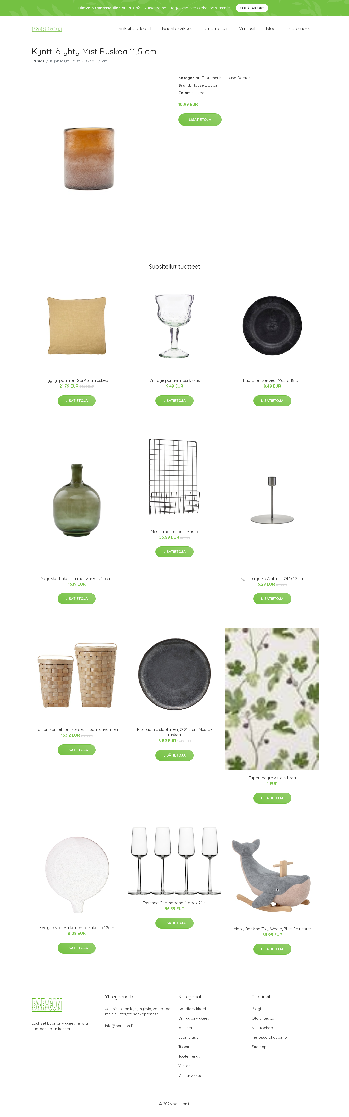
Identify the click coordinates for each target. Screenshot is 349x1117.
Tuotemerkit (299, 31)
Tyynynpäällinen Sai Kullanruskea (77, 385)
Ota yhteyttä (263, 1022)
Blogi (271, 31)
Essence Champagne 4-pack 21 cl (174, 907)
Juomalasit (217, 31)
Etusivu (38, 65)
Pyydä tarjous (252, 8)
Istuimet (185, 1032)
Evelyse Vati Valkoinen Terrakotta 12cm (77, 932)
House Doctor (237, 82)
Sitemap (259, 1051)
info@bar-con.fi (119, 1030)
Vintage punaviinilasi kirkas (174, 385)
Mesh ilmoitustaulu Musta (174, 536)
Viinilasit (247, 31)
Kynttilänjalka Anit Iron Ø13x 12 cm (272, 582)
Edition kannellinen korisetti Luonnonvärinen (77, 733)
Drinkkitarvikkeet (133, 31)
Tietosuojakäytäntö (269, 1041)
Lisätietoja (200, 124)
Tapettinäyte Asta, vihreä (272, 782)
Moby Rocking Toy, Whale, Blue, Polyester (272, 933)
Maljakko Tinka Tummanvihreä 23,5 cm (77, 582)
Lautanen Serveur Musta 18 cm (272, 385)
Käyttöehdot (263, 1032)
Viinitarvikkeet (191, 1079)
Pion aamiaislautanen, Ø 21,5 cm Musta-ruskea (174, 736)
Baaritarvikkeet (178, 31)
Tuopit (183, 1051)
